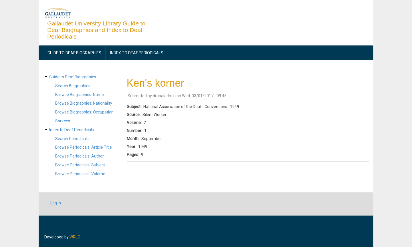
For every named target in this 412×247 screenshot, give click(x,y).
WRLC (75, 237)
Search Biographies (72, 85)
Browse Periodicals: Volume (80, 174)
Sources (62, 121)
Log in (55, 203)
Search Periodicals (72, 138)
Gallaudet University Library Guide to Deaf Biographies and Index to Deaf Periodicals (96, 30)
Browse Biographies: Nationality (83, 103)
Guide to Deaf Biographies (74, 53)
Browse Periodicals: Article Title (83, 147)
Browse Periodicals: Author (79, 156)
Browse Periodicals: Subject (80, 165)
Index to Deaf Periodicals (136, 53)
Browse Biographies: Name (79, 94)
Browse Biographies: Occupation (84, 112)
